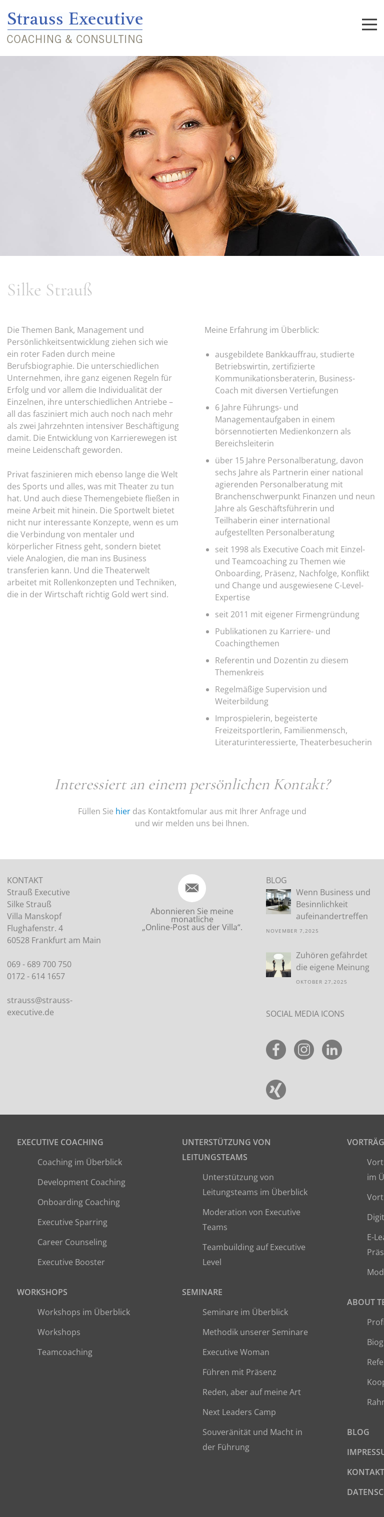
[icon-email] (192, 888)
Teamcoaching (65, 1352)
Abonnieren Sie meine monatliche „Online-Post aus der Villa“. (192, 919)
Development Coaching (82, 1182)
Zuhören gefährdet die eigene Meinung (333, 961)
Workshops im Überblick (84, 1312)
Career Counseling (72, 1242)
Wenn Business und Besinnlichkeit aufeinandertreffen (333, 904)
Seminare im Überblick (245, 1312)
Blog (358, 1432)
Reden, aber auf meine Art (251, 1392)
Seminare (202, 1292)
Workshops (42, 1292)
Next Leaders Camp (239, 1412)
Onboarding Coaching (79, 1202)
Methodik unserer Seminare (255, 1332)
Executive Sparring (73, 1222)
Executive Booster (71, 1262)
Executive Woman (236, 1352)
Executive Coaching (60, 1142)
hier (123, 811)
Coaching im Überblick (80, 1162)
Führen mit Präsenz (239, 1372)
